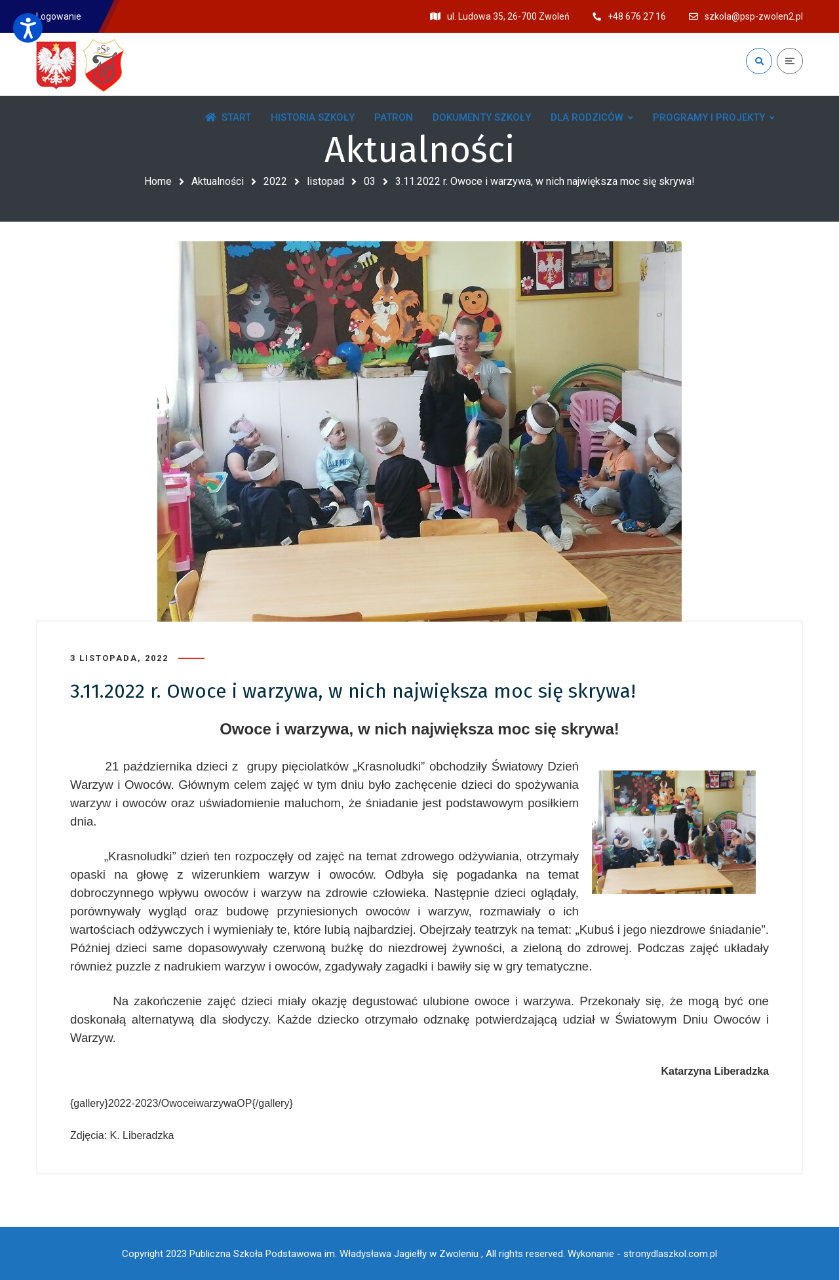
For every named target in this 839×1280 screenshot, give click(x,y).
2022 (275, 181)
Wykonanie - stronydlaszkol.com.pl (642, 1254)
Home (158, 181)
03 (370, 181)
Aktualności (217, 181)
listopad (325, 181)
